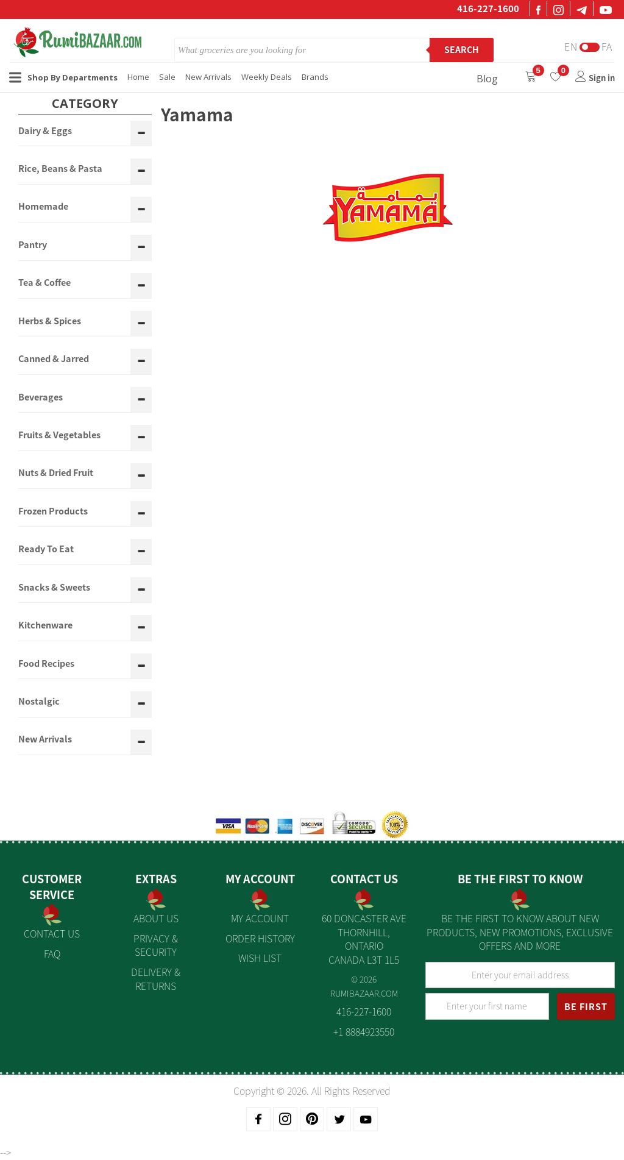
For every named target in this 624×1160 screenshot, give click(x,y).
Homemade (43, 207)
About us (156, 918)
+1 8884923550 (363, 1031)
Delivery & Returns (155, 978)
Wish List (260, 957)
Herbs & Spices (49, 321)
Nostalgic (39, 701)
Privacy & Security (155, 945)
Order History (260, 938)
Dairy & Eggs (45, 131)
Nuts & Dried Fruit (55, 473)
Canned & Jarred (53, 359)
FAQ (52, 953)
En (571, 47)
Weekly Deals (266, 76)
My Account (260, 918)
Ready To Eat (46, 549)
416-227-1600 (488, 8)
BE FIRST (586, 1006)
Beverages (40, 397)
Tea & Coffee (44, 283)
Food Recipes (46, 664)
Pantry (32, 245)
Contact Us (52, 933)
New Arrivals (208, 76)
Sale (167, 76)
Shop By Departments (63, 77)
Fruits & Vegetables (59, 435)
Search (461, 49)
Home (138, 76)
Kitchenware (45, 625)
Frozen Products (53, 511)
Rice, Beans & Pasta (60, 169)
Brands (315, 76)
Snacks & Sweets (54, 587)
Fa (606, 47)
